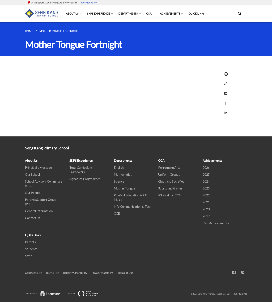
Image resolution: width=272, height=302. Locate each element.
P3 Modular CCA (169, 195)
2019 (206, 216)
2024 (206, 181)
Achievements (170, 13)
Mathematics (123, 174)
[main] (136, 79)
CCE (117, 213)
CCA (148, 13)
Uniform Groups (169, 174)
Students (31, 249)
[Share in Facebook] (225, 101)
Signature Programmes (84, 179)
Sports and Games (170, 188)
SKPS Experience (98, 13)
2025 (206, 174)
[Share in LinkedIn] (225, 110)
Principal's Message (38, 167)
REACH (51, 272)
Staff (28, 256)
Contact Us (32, 218)
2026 (206, 167)
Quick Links (197, 13)
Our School (32, 174)
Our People (32, 193)
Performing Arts (169, 167)
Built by (86, 293)
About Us (72, 13)
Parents (30, 242)
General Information (39, 211)
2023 (206, 188)
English (119, 167)
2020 (206, 209)
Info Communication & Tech (132, 206)
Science (119, 181)
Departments (128, 13)
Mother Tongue (124, 188)
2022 (206, 195)
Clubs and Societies (171, 181)
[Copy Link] (225, 84)
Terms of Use (125, 272)
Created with (45, 293)
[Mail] (225, 91)
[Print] (225, 74)
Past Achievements (216, 223)
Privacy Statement (102, 272)
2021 (206, 202)
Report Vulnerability (75, 272)
